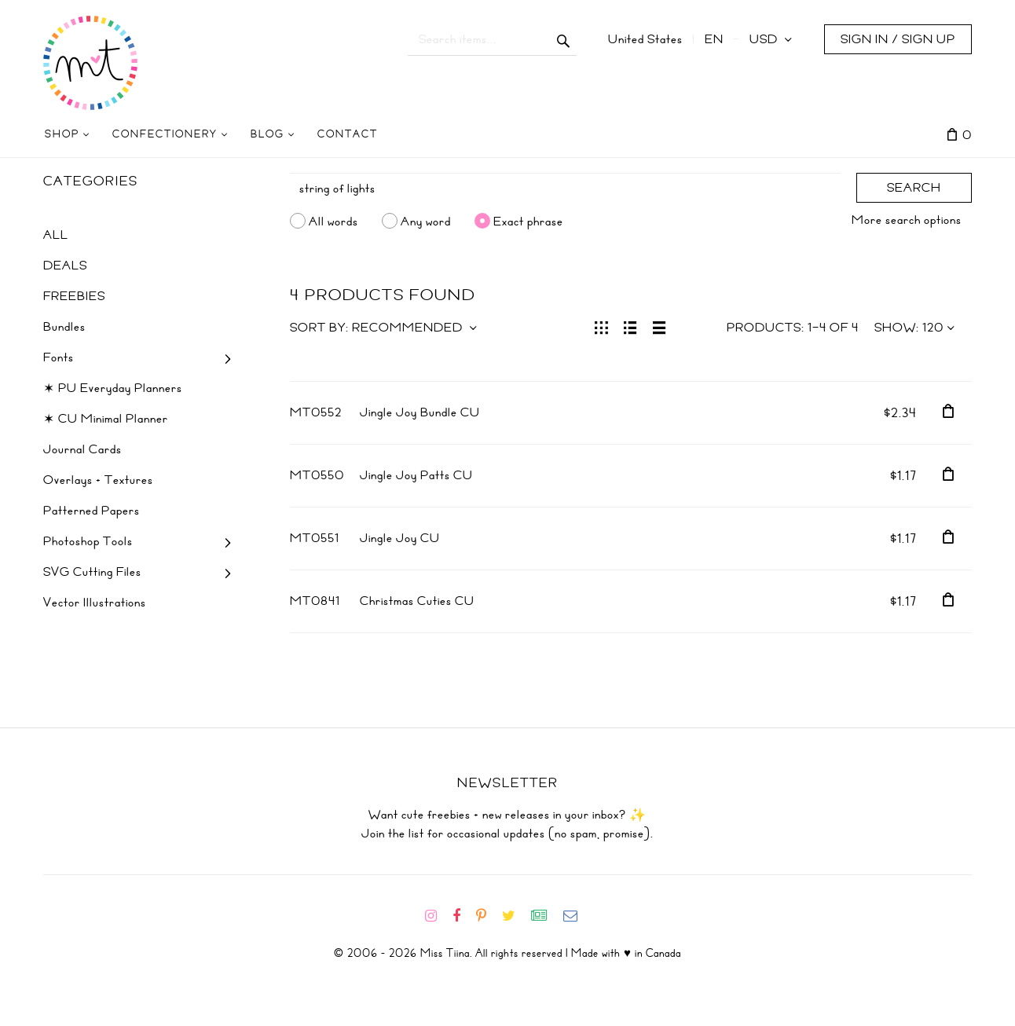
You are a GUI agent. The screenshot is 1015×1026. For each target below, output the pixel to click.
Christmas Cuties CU (417, 601)
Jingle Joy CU (400, 538)
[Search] (565, 188)
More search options (907, 220)
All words (333, 220)
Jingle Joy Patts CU (416, 475)
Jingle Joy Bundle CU (420, 412)
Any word (426, 220)
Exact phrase (528, 220)
